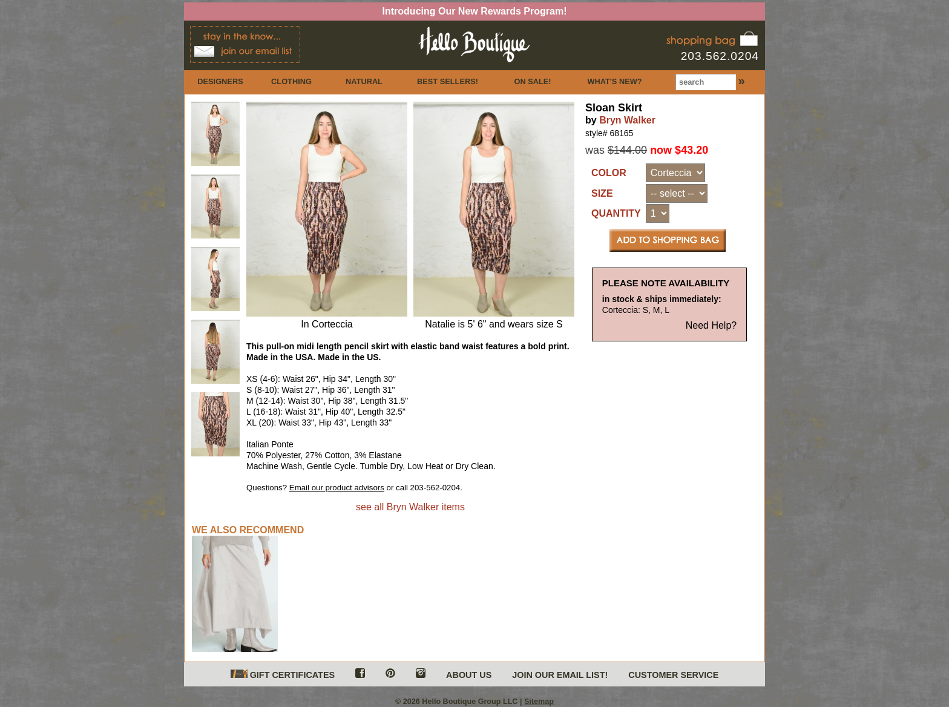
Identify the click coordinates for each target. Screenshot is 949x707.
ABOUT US (468, 675)
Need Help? (711, 325)
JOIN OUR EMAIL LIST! (560, 675)
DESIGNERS (220, 81)
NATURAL (364, 81)
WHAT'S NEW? (614, 81)
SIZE (602, 193)
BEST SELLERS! (447, 81)
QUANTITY (616, 213)
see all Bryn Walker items (410, 507)
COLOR (608, 173)
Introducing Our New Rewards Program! (475, 11)
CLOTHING (291, 81)
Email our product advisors (336, 487)
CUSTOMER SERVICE (673, 675)
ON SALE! (532, 81)
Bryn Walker (627, 120)
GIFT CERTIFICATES (283, 674)
